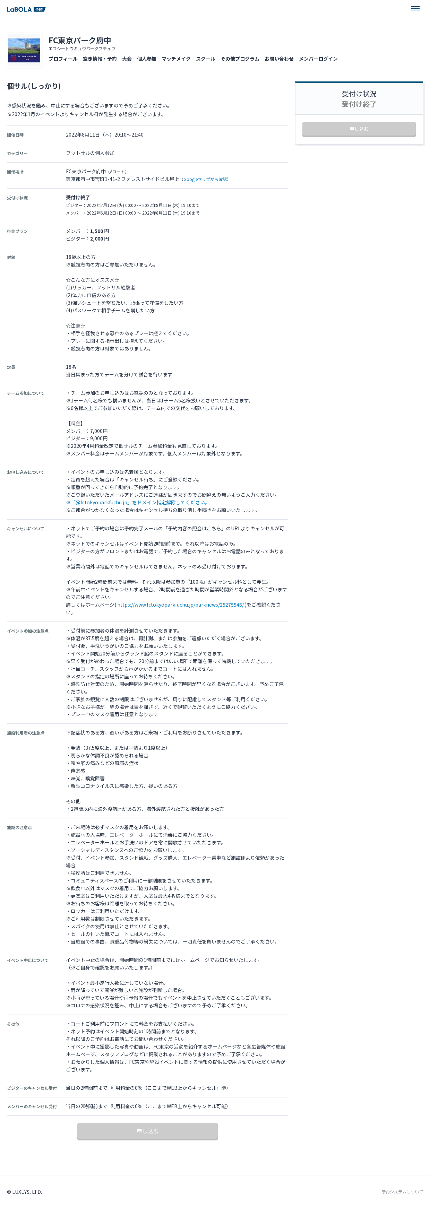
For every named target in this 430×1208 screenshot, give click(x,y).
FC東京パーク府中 (80, 40)
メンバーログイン (318, 58)
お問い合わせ (279, 58)
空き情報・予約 (100, 58)
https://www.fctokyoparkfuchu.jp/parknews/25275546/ (180, 604)
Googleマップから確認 (205, 179)
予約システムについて (402, 1191)
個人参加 (146, 58)
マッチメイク (176, 58)
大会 (127, 58)
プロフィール (63, 58)
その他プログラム (240, 58)
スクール (205, 58)
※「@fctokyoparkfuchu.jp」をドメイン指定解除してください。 (138, 502)
